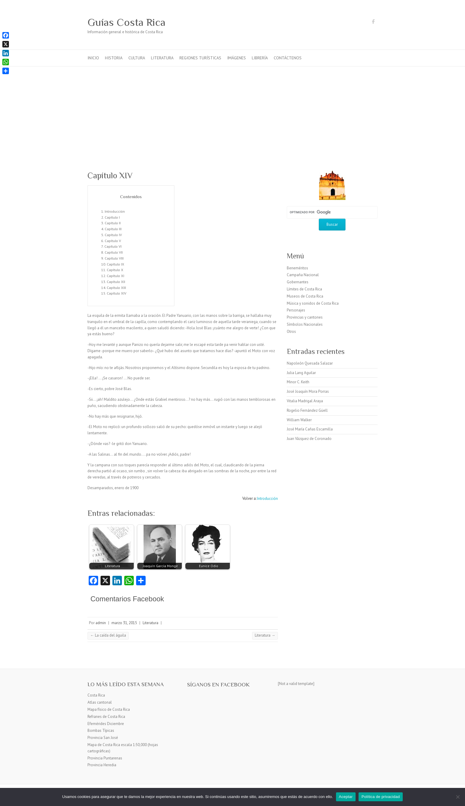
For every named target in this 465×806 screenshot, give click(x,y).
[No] (458, 797)
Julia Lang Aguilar (301, 372)
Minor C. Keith (298, 381)
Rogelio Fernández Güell (307, 410)
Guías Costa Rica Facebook (373, 22)
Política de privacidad (381, 796)
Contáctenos (288, 58)
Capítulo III (113, 228)
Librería (260, 58)
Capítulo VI (113, 246)
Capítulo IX (115, 264)
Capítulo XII (116, 281)
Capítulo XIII (116, 287)
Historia (113, 58)
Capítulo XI (115, 275)
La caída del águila (108, 635)
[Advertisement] (232, 110)
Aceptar (346, 796)
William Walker (299, 419)
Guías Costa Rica (126, 22)
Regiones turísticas (200, 58)
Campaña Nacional (303, 274)
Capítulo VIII (114, 258)
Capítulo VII (114, 252)
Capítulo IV (113, 234)
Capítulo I (112, 217)
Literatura (162, 58)
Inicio (93, 58)
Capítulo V (113, 240)
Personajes (296, 310)
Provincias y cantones (305, 317)
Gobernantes (297, 281)
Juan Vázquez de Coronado (309, 438)
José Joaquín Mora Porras (308, 391)
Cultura (136, 58)
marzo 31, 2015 (124, 622)
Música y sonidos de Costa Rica (313, 303)
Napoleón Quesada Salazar (310, 363)
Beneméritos (297, 268)
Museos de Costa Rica (305, 296)
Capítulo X (115, 269)
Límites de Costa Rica (304, 289)
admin (100, 622)
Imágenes (236, 58)
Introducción (115, 211)
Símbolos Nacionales (305, 324)
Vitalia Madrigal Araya (305, 400)
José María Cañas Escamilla (310, 429)
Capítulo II (113, 222)
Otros (291, 331)
